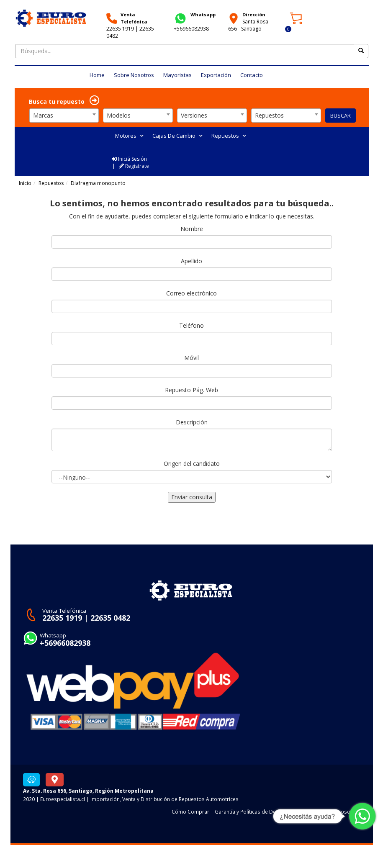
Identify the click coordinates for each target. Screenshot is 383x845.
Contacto (251, 75)
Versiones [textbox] (194, 115)
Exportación (216, 75)
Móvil (191, 358)
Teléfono (191, 325)
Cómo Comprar (190, 811)
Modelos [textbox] (119, 115)
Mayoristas (177, 75)
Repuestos (228, 135)
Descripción (192, 422)
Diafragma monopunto (98, 183)
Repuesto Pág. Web (191, 390)
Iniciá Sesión (129, 158)
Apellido (191, 261)
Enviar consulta (191, 497)
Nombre (191, 229)
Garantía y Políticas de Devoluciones (258, 811)
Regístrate (134, 166)
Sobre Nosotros (134, 75)
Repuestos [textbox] (269, 115)
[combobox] (64, 115)
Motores (129, 135)
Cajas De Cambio (177, 135)
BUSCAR (340, 115)
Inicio (25, 183)
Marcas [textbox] (43, 115)
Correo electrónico (191, 293)
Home (97, 75)
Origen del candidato (192, 463)
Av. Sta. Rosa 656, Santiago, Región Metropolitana (88, 790)
